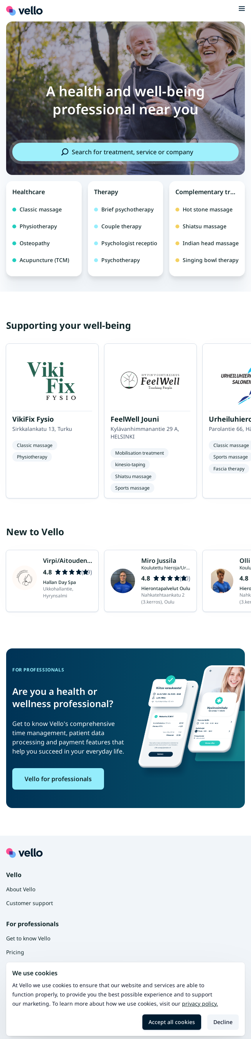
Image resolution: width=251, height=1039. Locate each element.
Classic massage (37, 209)
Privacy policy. (200, 1003)
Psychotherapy (117, 260)
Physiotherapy (34, 226)
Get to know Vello (28, 938)
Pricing (15, 952)
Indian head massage (207, 243)
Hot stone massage (204, 209)
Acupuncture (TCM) (40, 260)
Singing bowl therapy (206, 260)
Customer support (29, 903)
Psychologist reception (125, 243)
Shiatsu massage (200, 226)
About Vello (20, 889)
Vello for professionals (58, 779)
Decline (223, 1022)
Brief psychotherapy (124, 209)
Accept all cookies (172, 1022)
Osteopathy (31, 243)
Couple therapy (117, 226)
